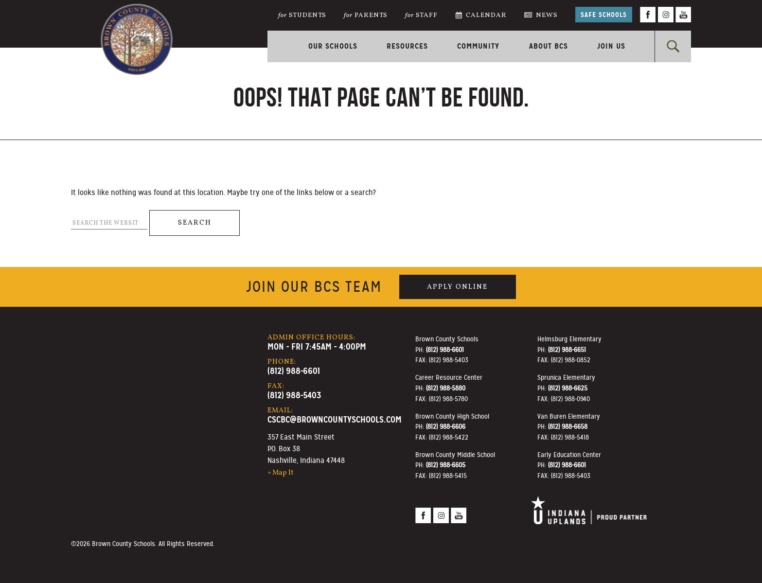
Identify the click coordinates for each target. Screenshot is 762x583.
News (541, 15)
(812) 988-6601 (293, 370)
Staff (421, 15)
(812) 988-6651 (567, 349)
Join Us (611, 46)
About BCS (548, 46)
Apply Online (457, 287)
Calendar (481, 15)
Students (302, 15)
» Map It (280, 472)
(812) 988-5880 (445, 388)
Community (478, 46)
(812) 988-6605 (445, 464)
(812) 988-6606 (445, 426)
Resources (407, 46)
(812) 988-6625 (567, 388)
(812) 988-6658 (567, 426)
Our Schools (332, 46)
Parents (366, 15)
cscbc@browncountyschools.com (334, 419)
